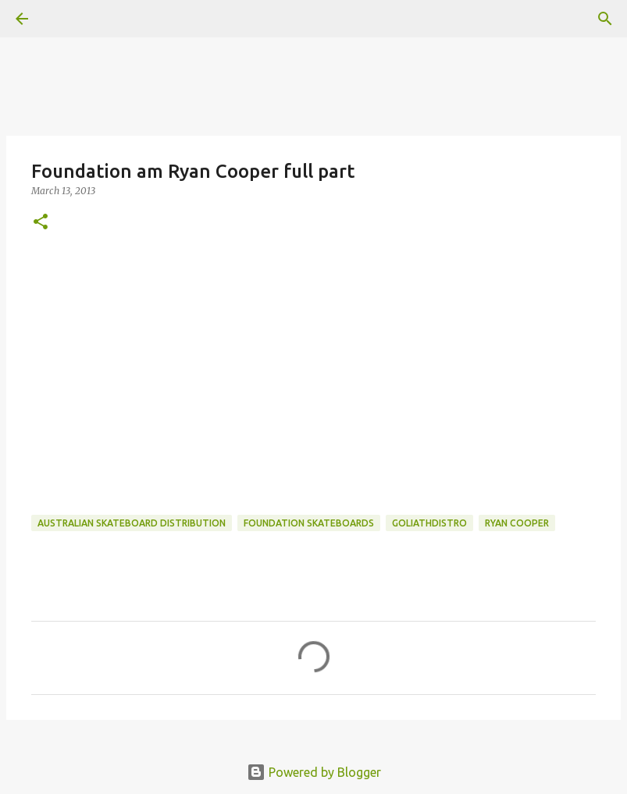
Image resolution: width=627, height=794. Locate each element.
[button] (40, 222)
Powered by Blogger (314, 772)
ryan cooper (517, 523)
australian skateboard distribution (131, 523)
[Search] (605, 18)
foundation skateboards (309, 523)
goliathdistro (429, 523)
